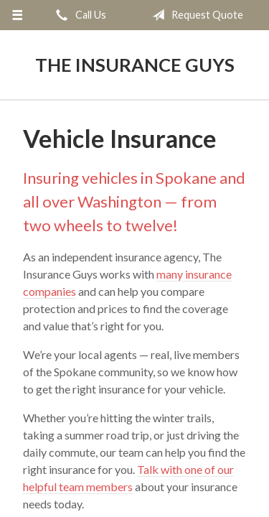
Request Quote (194, 15)
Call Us (78, 15)
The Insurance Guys (135, 64)
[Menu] (17, 15)
